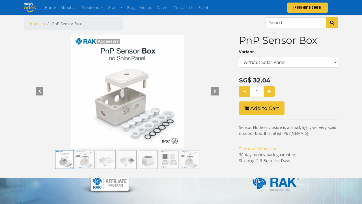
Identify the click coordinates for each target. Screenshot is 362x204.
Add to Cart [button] (261, 108)
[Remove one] (244, 91)
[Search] (332, 22)
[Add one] (269, 91)
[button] (39, 91)
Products (37, 23)
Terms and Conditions (259, 148)
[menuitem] (50, 7)
